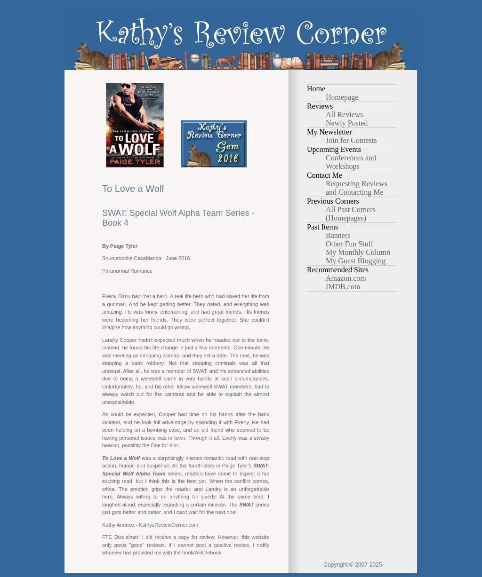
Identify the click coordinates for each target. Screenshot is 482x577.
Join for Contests (351, 140)
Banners (338, 235)
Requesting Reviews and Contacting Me (356, 188)
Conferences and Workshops (351, 162)
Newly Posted (347, 123)
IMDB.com (343, 287)
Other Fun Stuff (349, 244)
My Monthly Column (358, 252)
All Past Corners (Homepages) (351, 214)
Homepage (342, 97)
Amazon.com (346, 278)
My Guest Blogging (356, 261)
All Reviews (344, 115)
